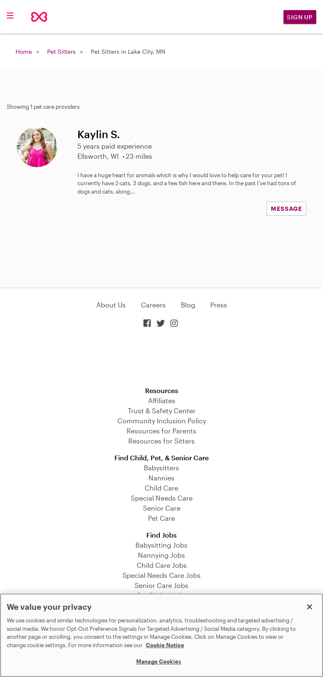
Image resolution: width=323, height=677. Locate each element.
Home (24, 51)
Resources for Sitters (161, 441)
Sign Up (300, 17)
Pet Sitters (61, 51)
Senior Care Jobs (161, 585)
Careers (153, 305)
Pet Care (161, 518)
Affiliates (161, 400)
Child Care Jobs (162, 565)
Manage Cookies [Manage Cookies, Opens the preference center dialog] (158, 661)
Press (218, 305)
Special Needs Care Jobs (161, 575)
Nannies (161, 478)
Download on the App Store (161, 358)
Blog (188, 305)
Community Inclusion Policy (161, 421)
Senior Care (161, 508)
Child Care (161, 488)
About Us (111, 305)
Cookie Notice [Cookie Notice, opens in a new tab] (165, 645)
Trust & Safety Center (162, 411)
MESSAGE (286, 208)
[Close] (309, 607)
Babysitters (161, 468)
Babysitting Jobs (161, 545)
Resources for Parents (161, 431)
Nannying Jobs (161, 555)
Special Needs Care (162, 498)
